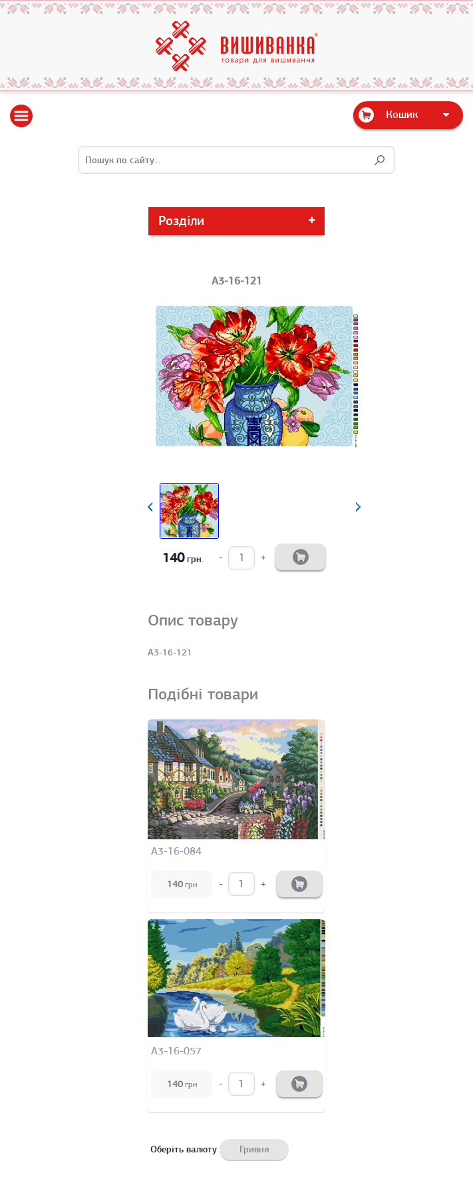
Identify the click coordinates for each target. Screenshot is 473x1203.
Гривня (254, 1149)
